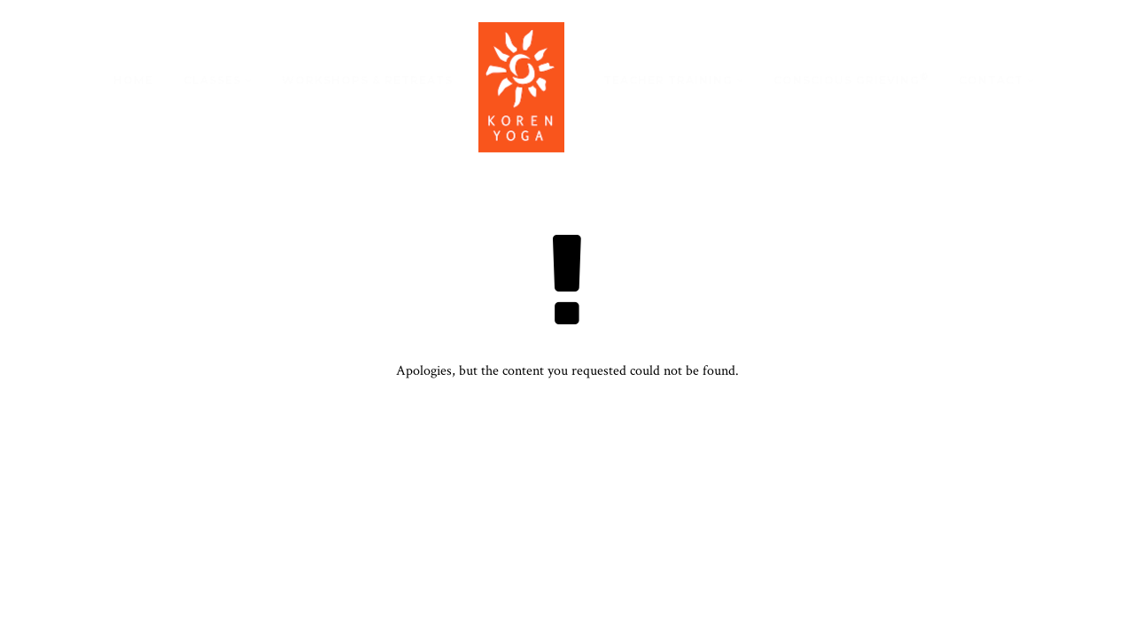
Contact (991, 80)
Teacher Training (668, 80)
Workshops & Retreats (367, 80)
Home (133, 80)
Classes (212, 80)
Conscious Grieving (850, 79)
